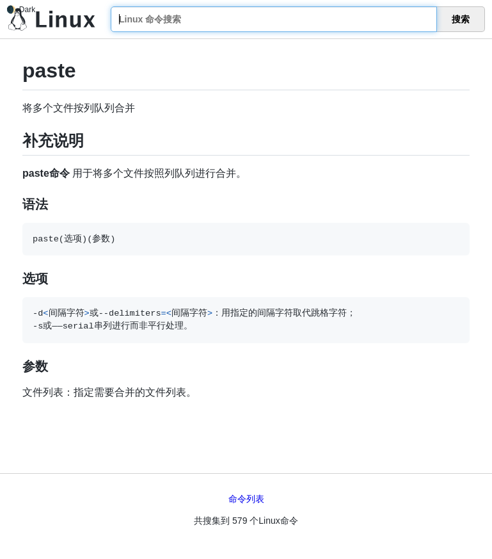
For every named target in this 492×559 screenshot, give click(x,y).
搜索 (461, 19)
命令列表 (246, 499)
